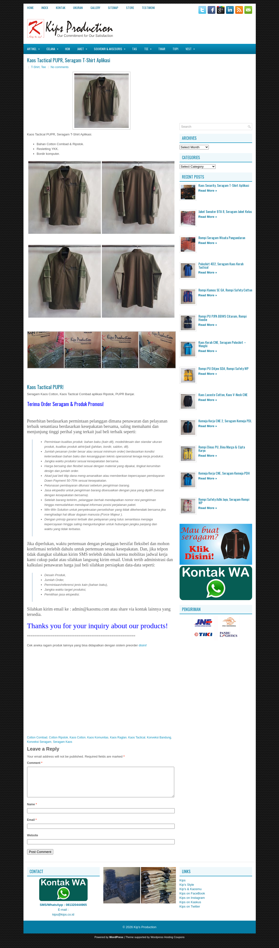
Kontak (60, 8)
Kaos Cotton (78, 737)
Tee (149, 47)
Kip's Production (145, 933)
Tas (134, 49)
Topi (175, 49)
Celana (53, 47)
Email (32, 825)
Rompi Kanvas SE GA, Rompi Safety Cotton (225, 289)
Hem (67, 49)
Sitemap (113, 8)
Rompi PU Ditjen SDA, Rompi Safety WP (223, 368)
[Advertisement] (195, 26)
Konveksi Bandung (159, 737)
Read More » (207, 190)
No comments (59, 67)
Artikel (35, 47)
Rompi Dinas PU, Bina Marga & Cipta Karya (221, 448)
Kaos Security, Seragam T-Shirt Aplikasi (223, 185)
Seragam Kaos (62, 742)
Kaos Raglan (118, 737)
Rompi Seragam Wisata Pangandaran (221, 237)
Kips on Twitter (190, 912)
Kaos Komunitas (97, 737)
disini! (143, 645)
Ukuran (78, 8)
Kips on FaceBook (192, 899)
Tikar (161, 49)
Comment (34, 763)
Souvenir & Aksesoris (111, 47)
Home (30, 8)
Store (130, 8)
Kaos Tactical (136, 737)
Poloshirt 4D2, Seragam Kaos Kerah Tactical (220, 265)
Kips (183, 886)
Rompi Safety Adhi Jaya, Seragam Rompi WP (223, 501)
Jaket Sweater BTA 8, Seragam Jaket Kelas (225, 211)
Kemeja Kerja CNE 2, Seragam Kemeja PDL (225, 420)
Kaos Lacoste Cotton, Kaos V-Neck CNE (223, 394)
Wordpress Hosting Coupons (167, 942)
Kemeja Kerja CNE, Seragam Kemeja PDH (224, 473)
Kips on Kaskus (190, 908)
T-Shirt (35, 67)
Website (32, 841)
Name (32, 810)
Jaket (83, 47)
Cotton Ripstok (58, 737)
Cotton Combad (37, 737)
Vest (192, 47)
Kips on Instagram (192, 903)
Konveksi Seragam (39, 742)
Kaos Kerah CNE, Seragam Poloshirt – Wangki (222, 344)
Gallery (95, 8)
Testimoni (148, 8)
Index (44, 8)
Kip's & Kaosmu (191, 895)
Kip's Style (187, 890)
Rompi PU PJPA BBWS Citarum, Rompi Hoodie (222, 317)
